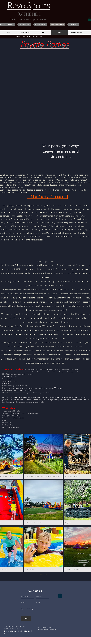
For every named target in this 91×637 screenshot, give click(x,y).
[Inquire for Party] (40, 24)
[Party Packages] (24, 24)
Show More (43, 574)
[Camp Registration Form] (57, 24)
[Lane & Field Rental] (7, 24)
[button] (89, 19)
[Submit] (26, 618)
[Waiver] (73, 24)
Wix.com (54, 629)
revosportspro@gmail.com (16, 626)
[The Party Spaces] (47, 197)
